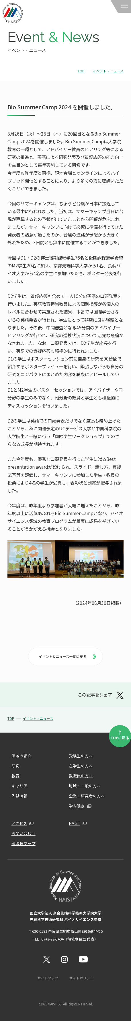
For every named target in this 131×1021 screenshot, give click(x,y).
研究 (15, 766)
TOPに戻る (119, 734)
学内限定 (77, 806)
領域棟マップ (23, 843)
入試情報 (19, 796)
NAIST (74, 823)
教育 (15, 775)
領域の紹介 (21, 756)
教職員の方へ (81, 775)
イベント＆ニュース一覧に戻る (67, 656)
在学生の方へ (81, 766)
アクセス (19, 823)
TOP (81, 71)
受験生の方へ (81, 756)
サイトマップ (48, 978)
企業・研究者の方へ (87, 796)
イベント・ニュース (108, 71)
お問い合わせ (23, 833)
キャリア (19, 786)
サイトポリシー (81, 978)
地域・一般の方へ (85, 786)
